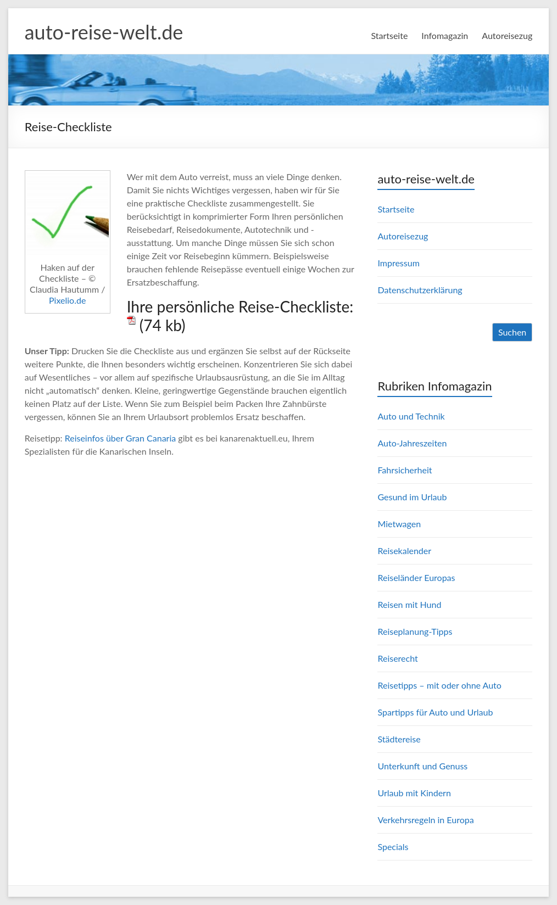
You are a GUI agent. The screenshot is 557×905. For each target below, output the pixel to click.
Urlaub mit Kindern (413, 792)
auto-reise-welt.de (104, 32)
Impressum (398, 263)
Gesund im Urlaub (412, 496)
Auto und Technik (410, 416)
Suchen (512, 332)
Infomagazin (444, 35)
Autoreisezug (507, 35)
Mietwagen (399, 523)
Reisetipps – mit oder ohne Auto (439, 685)
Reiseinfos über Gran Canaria (120, 438)
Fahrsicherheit (404, 470)
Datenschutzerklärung (419, 289)
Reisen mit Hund (409, 604)
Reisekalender (404, 550)
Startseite (389, 35)
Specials (392, 846)
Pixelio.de (67, 300)
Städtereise (398, 739)
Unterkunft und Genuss (422, 766)
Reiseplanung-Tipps (414, 631)
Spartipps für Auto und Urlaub (435, 712)
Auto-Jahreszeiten (412, 443)
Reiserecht (397, 658)
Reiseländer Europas (416, 577)
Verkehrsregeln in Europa (425, 819)
